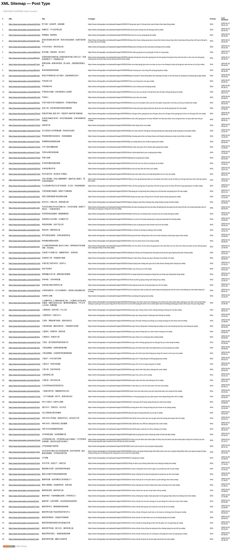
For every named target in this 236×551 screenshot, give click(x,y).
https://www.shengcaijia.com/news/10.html (24, 490)
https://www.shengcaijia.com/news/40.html (24, 326)
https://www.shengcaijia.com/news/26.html (24, 402)
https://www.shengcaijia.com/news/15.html (24, 463)
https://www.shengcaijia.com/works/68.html (24, 169)
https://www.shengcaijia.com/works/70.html (24, 158)
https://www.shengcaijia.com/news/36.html (24, 348)
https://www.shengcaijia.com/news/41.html (24, 321)
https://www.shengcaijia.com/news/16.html (24, 458)
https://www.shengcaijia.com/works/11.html (24, 485)
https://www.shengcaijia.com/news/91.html (24, 41)
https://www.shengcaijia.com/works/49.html (24, 274)
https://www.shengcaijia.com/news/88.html (24, 58)
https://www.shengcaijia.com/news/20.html (24, 434)
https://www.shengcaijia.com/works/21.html (24, 429)
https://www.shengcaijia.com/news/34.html (24, 359)
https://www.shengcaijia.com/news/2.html (24, 534)
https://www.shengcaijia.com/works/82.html (24, 92)
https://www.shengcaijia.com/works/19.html (24, 440)
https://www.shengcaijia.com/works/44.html (24, 303)
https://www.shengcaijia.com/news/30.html (24, 380)
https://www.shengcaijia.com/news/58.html (24, 224)
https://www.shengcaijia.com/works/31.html (24, 375)
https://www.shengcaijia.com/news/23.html (24, 418)
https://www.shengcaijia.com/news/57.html (24, 230)
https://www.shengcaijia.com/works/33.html (24, 364)
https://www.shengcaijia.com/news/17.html (24, 452)
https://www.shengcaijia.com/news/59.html (24, 219)
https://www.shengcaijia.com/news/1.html (24, 539)
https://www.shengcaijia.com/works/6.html (24, 512)
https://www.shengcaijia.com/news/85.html (24, 76)
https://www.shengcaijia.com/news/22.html (24, 423)
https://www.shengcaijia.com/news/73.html (24, 141)
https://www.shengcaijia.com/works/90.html (24, 47)
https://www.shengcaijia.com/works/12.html (24, 479)
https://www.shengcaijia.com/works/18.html (24, 446)
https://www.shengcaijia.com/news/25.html (24, 407)
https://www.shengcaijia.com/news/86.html (24, 70)
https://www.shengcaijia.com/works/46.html (24, 290)
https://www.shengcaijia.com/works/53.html (24, 252)
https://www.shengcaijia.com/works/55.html (24, 241)
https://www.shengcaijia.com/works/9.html (24, 496)
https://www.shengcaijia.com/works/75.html (24, 131)
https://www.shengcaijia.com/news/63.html (24, 197)
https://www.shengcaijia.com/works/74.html (24, 136)
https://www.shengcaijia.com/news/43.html (24, 310)
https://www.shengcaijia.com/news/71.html (24, 152)
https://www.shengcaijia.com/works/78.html (24, 113)
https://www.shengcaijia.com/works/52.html (24, 258)
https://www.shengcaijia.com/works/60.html (24, 214)
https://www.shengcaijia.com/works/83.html (24, 86)
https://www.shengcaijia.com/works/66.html (24, 180)
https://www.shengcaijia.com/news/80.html (24, 103)
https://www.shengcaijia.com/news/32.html (24, 369)
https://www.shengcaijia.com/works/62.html (24, 202)
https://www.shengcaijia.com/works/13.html (24, 474)
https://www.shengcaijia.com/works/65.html (24, 186)
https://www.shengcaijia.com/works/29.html (24, 386)
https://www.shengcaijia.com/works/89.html (24, 52)
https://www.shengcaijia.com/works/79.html (24, 108)
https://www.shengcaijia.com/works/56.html (24, 235)
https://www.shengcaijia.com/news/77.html (24, 119)
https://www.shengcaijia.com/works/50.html (24, 269)
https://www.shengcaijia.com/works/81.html (24, 97)
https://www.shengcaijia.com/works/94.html (24, 24)
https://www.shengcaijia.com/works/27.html (24, 396)
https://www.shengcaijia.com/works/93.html (24, 30)
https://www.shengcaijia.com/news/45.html (24, 296)
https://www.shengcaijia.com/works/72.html (24, 147)
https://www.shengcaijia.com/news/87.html (24, 64)
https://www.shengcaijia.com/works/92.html (24, 35)
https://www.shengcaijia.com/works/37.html (24, 342)
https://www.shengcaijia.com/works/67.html (24, 174)
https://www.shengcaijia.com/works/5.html (24, 517)
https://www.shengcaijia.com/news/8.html (24, 501)
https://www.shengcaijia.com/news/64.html (24, 191)
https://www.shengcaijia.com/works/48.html (24, 280)
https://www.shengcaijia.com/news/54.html (24, 247)
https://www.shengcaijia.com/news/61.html (24, 208)
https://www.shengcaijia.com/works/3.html (24, 528)
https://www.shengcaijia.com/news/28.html (24, 391)
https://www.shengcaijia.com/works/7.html (24, 507)
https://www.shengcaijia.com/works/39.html (24, 331)
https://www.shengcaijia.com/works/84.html (24, 81)
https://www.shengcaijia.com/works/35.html (24, 353)
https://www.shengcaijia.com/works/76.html (24, 125)
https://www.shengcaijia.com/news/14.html (24, 469)
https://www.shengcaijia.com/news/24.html (24, 413)
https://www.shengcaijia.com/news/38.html (24, 337)
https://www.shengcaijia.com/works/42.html (24, 315)
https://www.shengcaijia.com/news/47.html (24, 285)
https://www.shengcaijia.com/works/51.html (24, 263)
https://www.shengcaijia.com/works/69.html (24, 163)
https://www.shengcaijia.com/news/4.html (24, 523)
